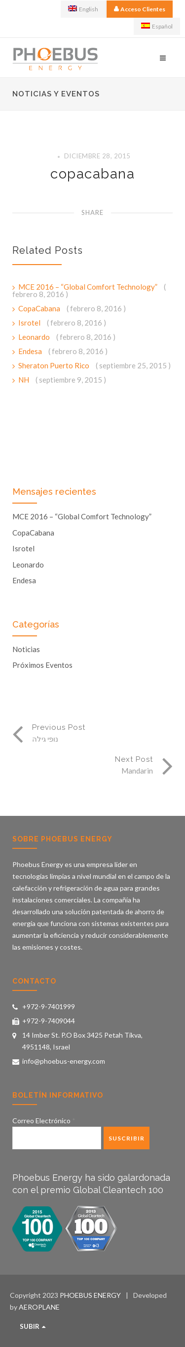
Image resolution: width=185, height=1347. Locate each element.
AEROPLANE (39, 1307)
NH (24, 379)
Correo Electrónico (43, 1120)
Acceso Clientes (142, 9)
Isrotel (30, 322)
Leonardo (34, 336)
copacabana (92, 174)
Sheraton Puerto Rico (54, 365)
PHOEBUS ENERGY (90, 1295)
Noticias (26, 649)
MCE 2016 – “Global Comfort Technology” (88, 286)
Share (92, 212)
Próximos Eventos (42, 665)
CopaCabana (40, 308)
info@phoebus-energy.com (63, 1061)
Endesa (30, 351)
